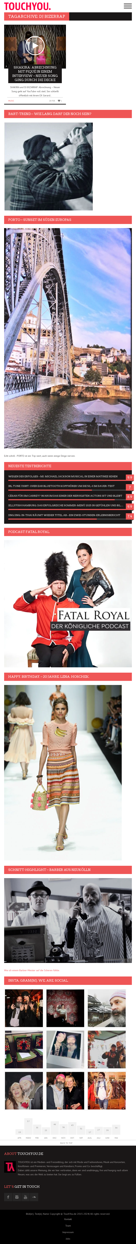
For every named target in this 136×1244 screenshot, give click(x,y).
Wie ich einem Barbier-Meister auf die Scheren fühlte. (32, 970)
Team (68, 1225)
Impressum (68, 1232)
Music (11, 100)
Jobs (68, 1238)
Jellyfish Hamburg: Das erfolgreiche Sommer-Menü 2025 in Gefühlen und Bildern (68, 505)
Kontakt (68, 1219)
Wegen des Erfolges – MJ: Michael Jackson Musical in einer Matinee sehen (63, 476)
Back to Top (66, 1143)
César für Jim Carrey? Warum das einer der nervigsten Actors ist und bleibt (65, 495)
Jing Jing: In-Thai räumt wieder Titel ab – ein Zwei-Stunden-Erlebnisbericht (64, 515)
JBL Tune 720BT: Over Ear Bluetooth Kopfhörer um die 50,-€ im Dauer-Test (61, 486)
